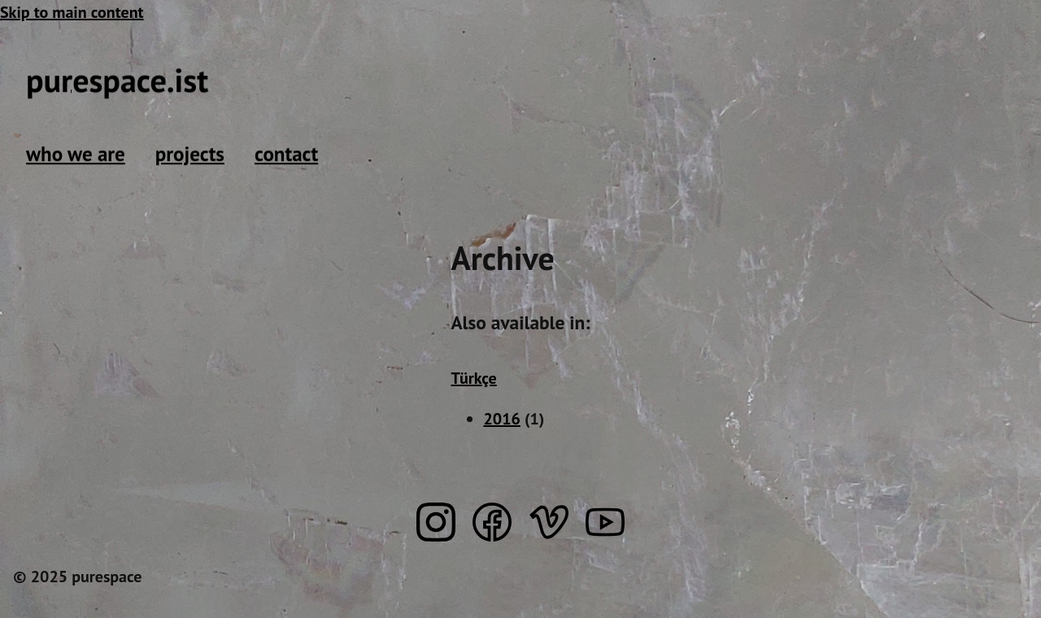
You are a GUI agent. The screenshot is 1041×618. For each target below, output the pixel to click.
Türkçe (473, 378)
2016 (501, 418)
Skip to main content (72, 12)
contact (286, 154)
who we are (75, 154)
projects (189, 154)
